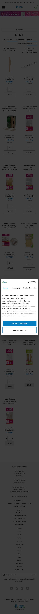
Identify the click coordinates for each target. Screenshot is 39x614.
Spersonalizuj (19, 330)
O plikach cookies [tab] (30, 288)
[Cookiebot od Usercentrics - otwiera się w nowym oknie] (28, 282)
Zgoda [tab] (5, 288)
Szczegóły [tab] (16, 288)
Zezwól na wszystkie (19, 323)
